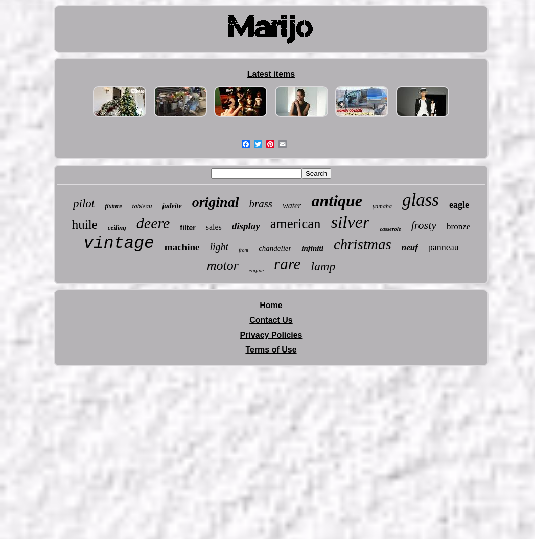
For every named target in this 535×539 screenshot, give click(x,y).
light (219, 246)
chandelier (275, 248)
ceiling (117, 227)
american (295, 223)
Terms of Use (270, 349)
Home (271, 305)
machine (182, 247)
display (246, 226)
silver (350, 222)
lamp (323, 266)
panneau (443, 247)
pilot (84, 203)
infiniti (312, 248)
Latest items (271, 73)
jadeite (172, 206)
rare (287, 264)
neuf (410, 247)
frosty (423, 225)
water (292, 205)
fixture (113, 206)
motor (223, 265)
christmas (362, 244)
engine (256, 270)
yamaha (382, 206)
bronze (458, 226)
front (243, 250)
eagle (459, 205)
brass (260, 204)
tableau (142, 206)
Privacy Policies (271, 335)
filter (187, 228)
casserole (390, 229)
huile (85, 224)
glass (420, 200)
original (215, 202)
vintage (118, 243)
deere (153, 223)
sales (214, 227)
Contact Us (270, 320)
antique (336, 201)
